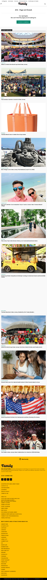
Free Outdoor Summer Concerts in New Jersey (13, 99)
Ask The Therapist (4, 380)
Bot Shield (41, 578)
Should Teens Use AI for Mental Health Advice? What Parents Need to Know (20, 382)
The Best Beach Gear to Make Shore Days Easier (13, 134)
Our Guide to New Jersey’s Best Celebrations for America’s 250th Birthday (20, 452)
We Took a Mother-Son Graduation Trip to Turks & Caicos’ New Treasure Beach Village (21, 205)
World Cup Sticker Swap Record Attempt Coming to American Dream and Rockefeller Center (23, 276)
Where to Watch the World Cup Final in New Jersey (14, 64)
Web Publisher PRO (31, 578)
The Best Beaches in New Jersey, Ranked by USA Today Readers (17, 312)
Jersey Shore (3, 310)
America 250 (3, 450)
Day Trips (3, 239)
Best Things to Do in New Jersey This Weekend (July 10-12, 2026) (18, 169)
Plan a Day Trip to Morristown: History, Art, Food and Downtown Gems (19, 241)
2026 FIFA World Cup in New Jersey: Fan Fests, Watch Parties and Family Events (21, 347)
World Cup (3, 62)
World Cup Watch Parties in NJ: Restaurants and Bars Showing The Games (20, 417)
